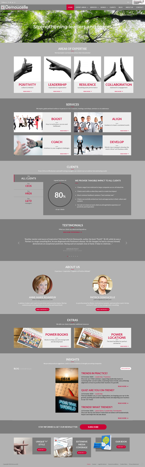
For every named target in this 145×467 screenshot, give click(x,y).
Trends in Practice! (94, 373)
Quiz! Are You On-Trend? (97, 390)
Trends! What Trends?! (97, 407)
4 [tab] (73, 256)
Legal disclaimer (102, 464)
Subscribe (93, 427)
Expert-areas (81, 7)
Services (93, 7)
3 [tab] (71, 256)
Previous (18, 243)
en (128, 2)
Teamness (107, 377)
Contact (139, 7)
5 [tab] (76, 256)
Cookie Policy (123, 464)
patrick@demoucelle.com (102, 299)
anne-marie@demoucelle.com (42, 299)
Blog (121, 7)
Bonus (103, 7)
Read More (26, 91)
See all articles (125, 368)
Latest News (99, 411)
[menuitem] (129, 2)
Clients (113, 7)
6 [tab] (78, 256)
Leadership (99, 377)
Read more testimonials (71, 232)
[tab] (28, 178)
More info (41, 449)
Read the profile (42, 309)
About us (129, 7)
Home (70, 7)
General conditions (113, 464)
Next (126, 243)
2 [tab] (69, 256)
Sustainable (118, 411)
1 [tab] (67, 256)
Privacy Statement (134, 464)
